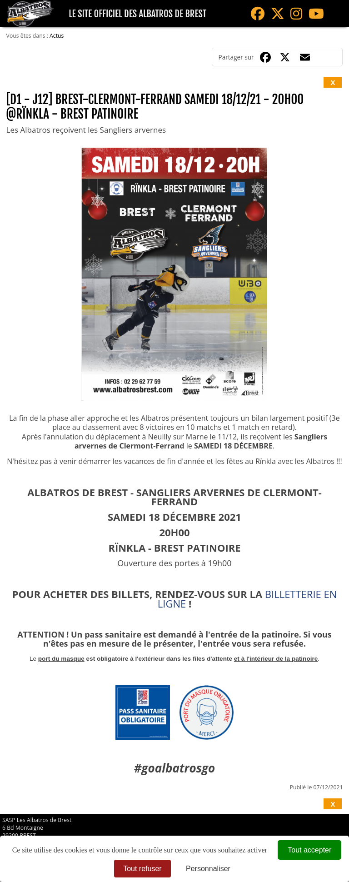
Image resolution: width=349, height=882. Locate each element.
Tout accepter (309, 850)
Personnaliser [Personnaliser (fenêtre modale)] (208, 868)
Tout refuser (142, 868)
